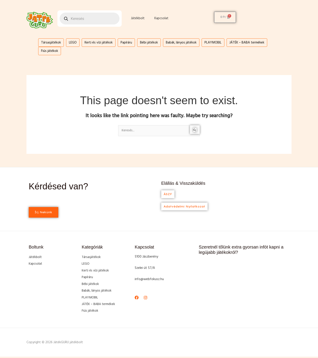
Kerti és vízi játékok (99, 42)
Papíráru (126, 42)
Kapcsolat (161, 18)
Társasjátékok (51, 42)
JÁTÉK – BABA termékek (246, 42)
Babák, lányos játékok (181, 42)
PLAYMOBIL (212, 42)
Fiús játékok (49, 51)
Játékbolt (138, 18)
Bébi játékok (149, 42)
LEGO (73, 42)
